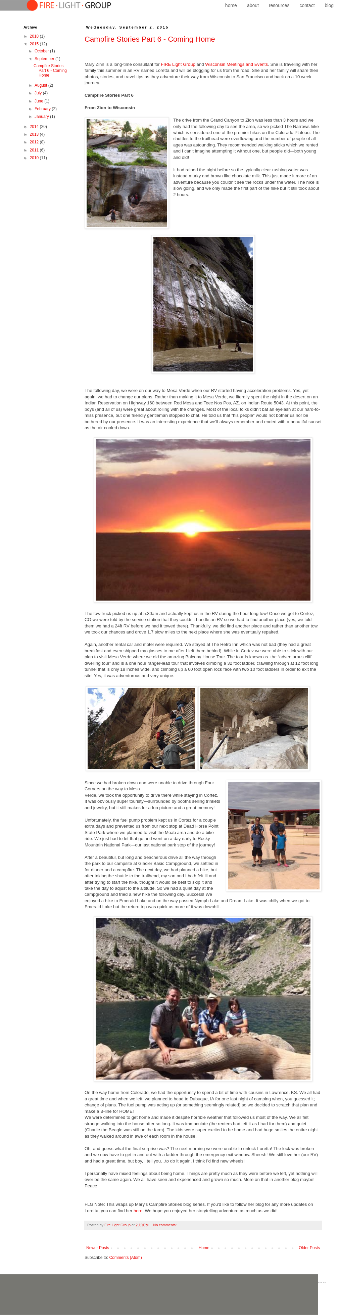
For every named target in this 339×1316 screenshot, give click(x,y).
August (41, 85)
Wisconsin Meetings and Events (236, 64)
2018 (35, 36)
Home (204, 1247)
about (253, 5)
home (231, 5)
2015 (35, 44)
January (42, 116)
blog (329, 5)
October (42, 51)
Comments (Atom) (125, 1257)
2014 (35, 126)
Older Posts (309, 1247)
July (39, 93)
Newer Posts (97, 1247)
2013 (35, 134)
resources (279, 5)
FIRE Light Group (178, 64)
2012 (35, 142)
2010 (35, 158)
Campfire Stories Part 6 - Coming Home (150, 39)
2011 (35, 150)
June (39, 101)
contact (306, 5)
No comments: (165, 1225)
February (43, 108)
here (138, 1210)
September (45, 58)
